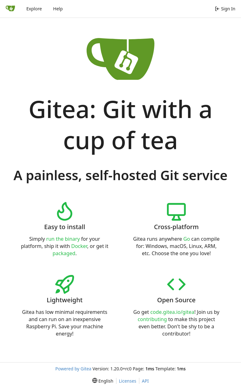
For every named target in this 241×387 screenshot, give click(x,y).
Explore (34, 9)
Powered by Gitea (73, 369)
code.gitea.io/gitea (172, 312)
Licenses (128, 381)
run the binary (63, 238)
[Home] (10, 8)
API (145, 381)
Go (186, 238)
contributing (152, 319)
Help (58, 9)
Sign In (225, 9)
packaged (63, 253)
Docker (79, 246)
